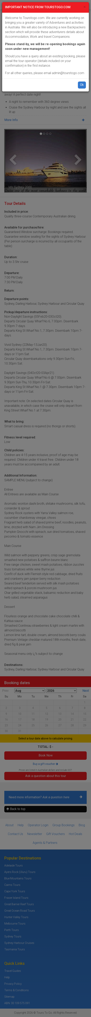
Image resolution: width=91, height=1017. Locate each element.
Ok (82, 85)
